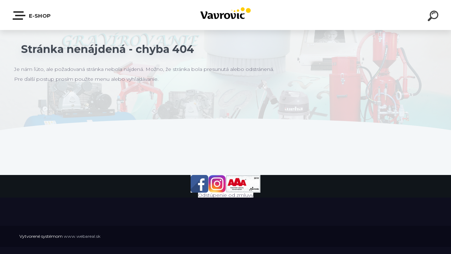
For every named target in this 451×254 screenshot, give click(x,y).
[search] (434, 17)
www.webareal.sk (82, 236)
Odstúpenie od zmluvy (225, 195)
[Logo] (226, 15)
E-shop (32, 15)
